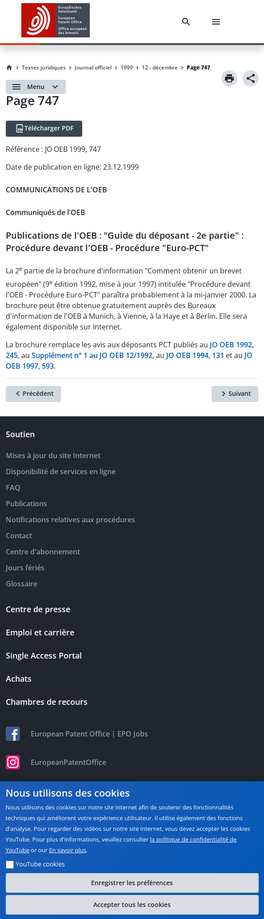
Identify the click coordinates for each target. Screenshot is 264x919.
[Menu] (217, 22)
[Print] (229, 78)
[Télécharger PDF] (44, 129)
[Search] (188, 22)
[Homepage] (9, 67)
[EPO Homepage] (55, 21)
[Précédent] (33, 394)
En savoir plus (67, 850)
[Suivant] (235, 394)
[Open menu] (36, 87)
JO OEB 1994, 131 (195, 355)
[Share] (251, 78)
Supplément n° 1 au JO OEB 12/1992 (92, 355)
